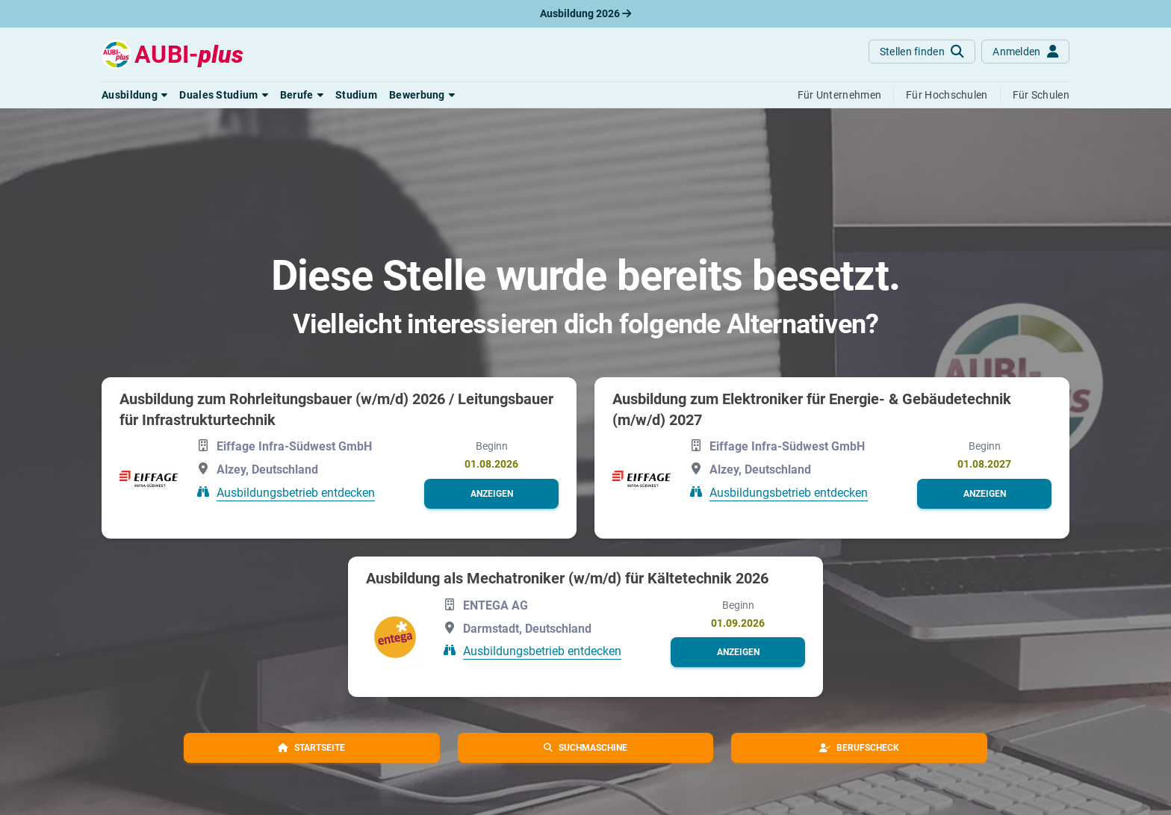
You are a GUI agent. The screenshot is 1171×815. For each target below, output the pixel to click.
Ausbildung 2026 (585, 13)
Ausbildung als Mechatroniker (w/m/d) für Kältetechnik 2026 (567, 578)
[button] (134, 95)
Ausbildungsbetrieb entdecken (296, 493)
